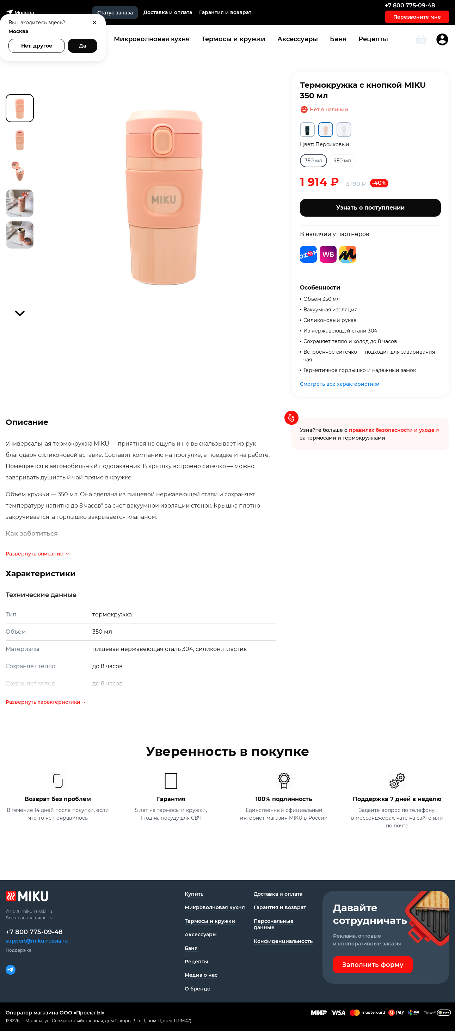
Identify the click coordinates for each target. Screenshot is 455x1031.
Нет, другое (36, 46)
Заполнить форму (373, 965)
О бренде (197, 989)
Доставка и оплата (167, 12)
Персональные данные (274, 924)
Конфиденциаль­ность (283, 941)
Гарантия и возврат (225, 12)
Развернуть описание (38, 554)
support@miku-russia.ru (37, 941)
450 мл (342, 160)
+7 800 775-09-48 (410, 5)
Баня (338, 39)
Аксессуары (297, 39)
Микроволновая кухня (152, 39)
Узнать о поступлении (370, 207)
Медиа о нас (201, 975)
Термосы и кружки (233, 39)
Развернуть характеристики (46, 702)
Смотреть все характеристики (340, 384)
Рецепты (373, 39)
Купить (194, 894)
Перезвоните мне (417, 17)
